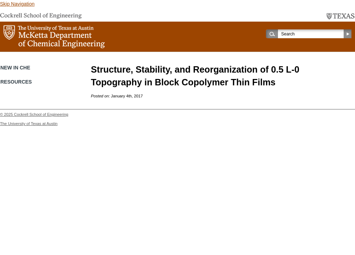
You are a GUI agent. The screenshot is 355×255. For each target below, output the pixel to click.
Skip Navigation (17, 4)
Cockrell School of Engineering (41, 114)
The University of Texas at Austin (29, 123)
